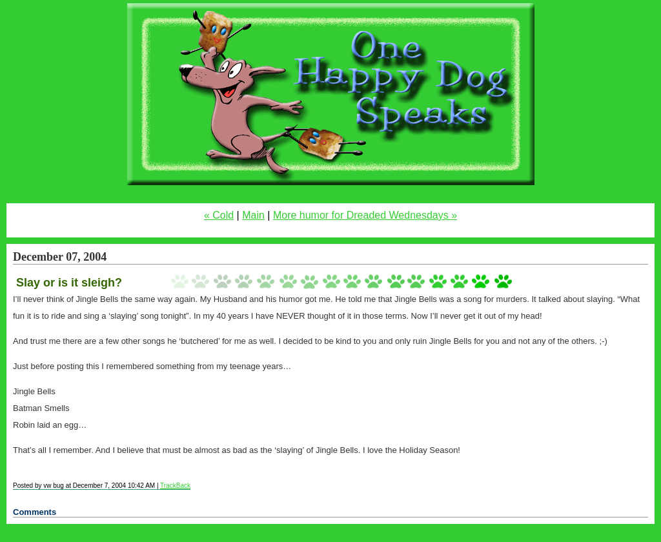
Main (253, 215)
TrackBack (175, 485)
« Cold (219, 215)
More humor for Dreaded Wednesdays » (365, 215)
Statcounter (26, 535)
